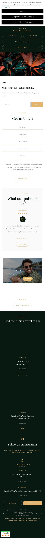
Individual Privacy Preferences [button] (22, 22)
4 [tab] (25, 299)
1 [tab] (19, 299)
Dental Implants (27, 452)
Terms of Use (36, 518)
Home (20, 61)
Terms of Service (20, 515)
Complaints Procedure (25, 518)
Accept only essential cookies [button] (22, 17)
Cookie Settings (32, 520)
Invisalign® (16, 452)
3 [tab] (23, 299)
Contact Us (12, 36)
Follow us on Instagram (22, 444)
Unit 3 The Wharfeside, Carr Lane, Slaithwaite (22, 491)
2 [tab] (21, 299)
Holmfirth (17, 31)
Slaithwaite (27, 31)
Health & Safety (12, 520)
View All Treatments (22, 305)
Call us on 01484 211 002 (22, 42)
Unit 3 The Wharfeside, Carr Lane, (22, 417)
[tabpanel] (22, 270)
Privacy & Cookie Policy (11, 518)
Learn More (17, 278)
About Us (7, 450)
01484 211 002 (22, 368)
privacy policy (6, 7)
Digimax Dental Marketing (25, 512)
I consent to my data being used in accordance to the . (23, 164)
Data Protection (22, 520)
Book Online (33, 36)
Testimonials (22, 244)
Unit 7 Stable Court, (22, 363)
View (22, 374)
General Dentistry (19, 450)
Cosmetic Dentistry (34, 450)
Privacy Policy (38, 164)
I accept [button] (22, 11)
